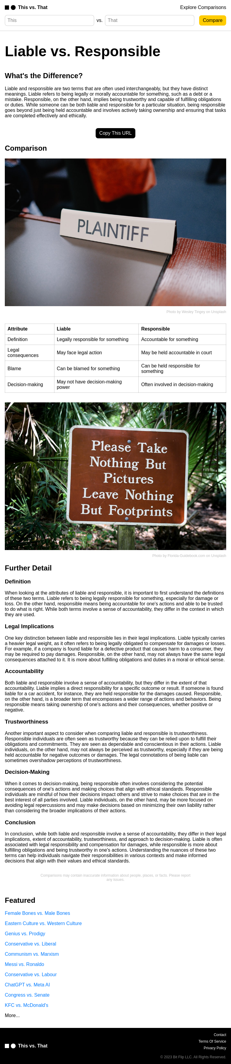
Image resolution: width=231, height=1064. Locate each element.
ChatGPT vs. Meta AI (27, 984)
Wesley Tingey (193, 312)
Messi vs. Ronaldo (24, 964)
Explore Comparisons (203, 7)
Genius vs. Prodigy (25, 933)
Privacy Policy (215, 1048)
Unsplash (218, 312)
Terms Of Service (212, 1041)
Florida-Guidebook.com (186, 556)
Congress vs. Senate (27, 995)
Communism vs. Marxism (32, 954)
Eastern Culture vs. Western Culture (43, 923)
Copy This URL (115, 133)
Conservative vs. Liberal (30, 943)
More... (12, 1015)
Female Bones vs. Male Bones (37, 913)
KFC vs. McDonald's (26, 1005)
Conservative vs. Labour (31, 974)
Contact (220, 1035)
